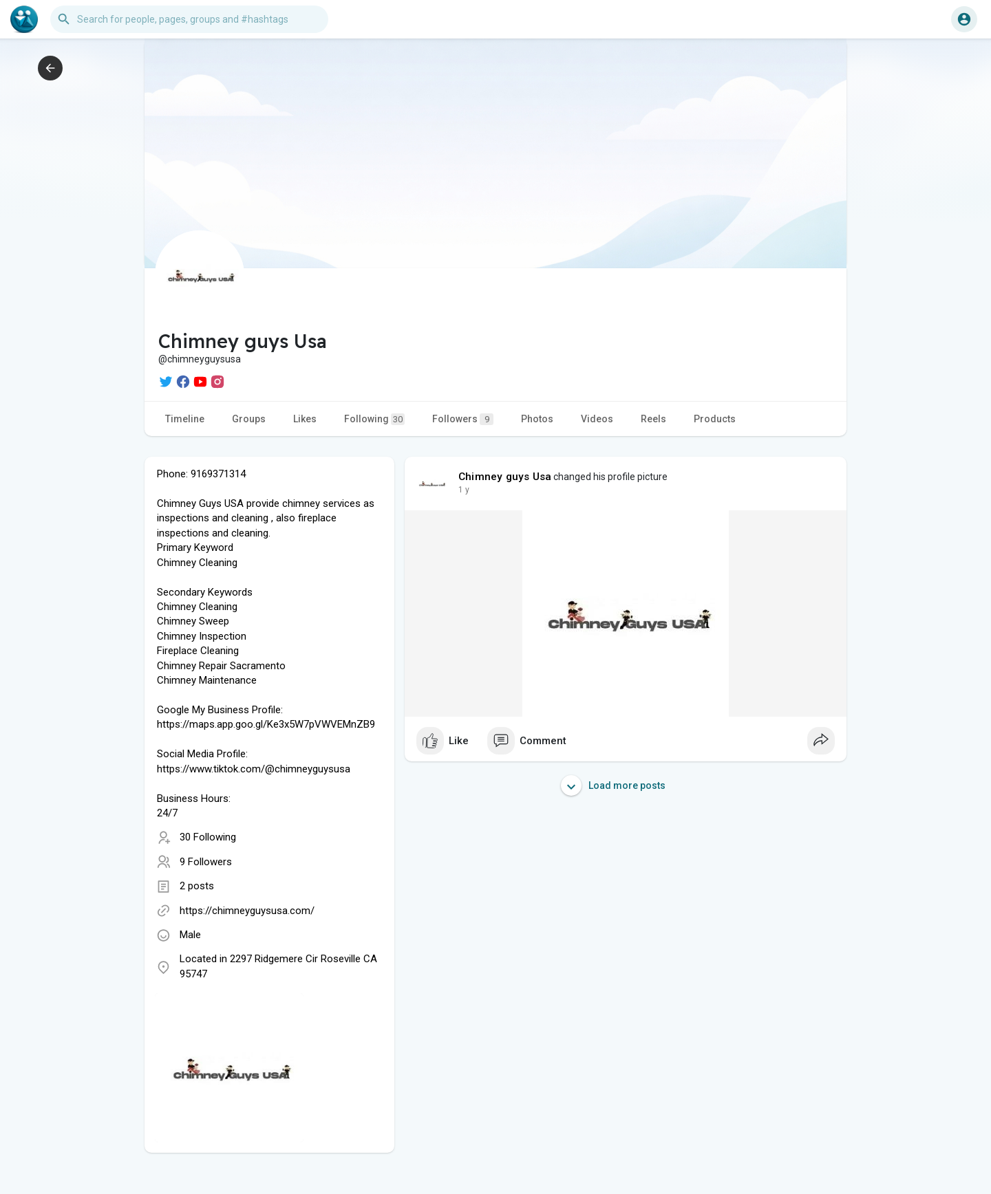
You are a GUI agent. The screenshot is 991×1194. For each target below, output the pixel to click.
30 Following (208, 837)
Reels (653, 418)
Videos (597, 418)
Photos (537, 418)
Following (374, 419)
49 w (467, 490)
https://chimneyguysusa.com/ (247, 910)
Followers (462, 419)
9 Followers (206, 862)
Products (715, 418)
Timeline (184, 418)
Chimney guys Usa (504, 476)
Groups (249, 418)
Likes (305, 418)
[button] (189, 19)
